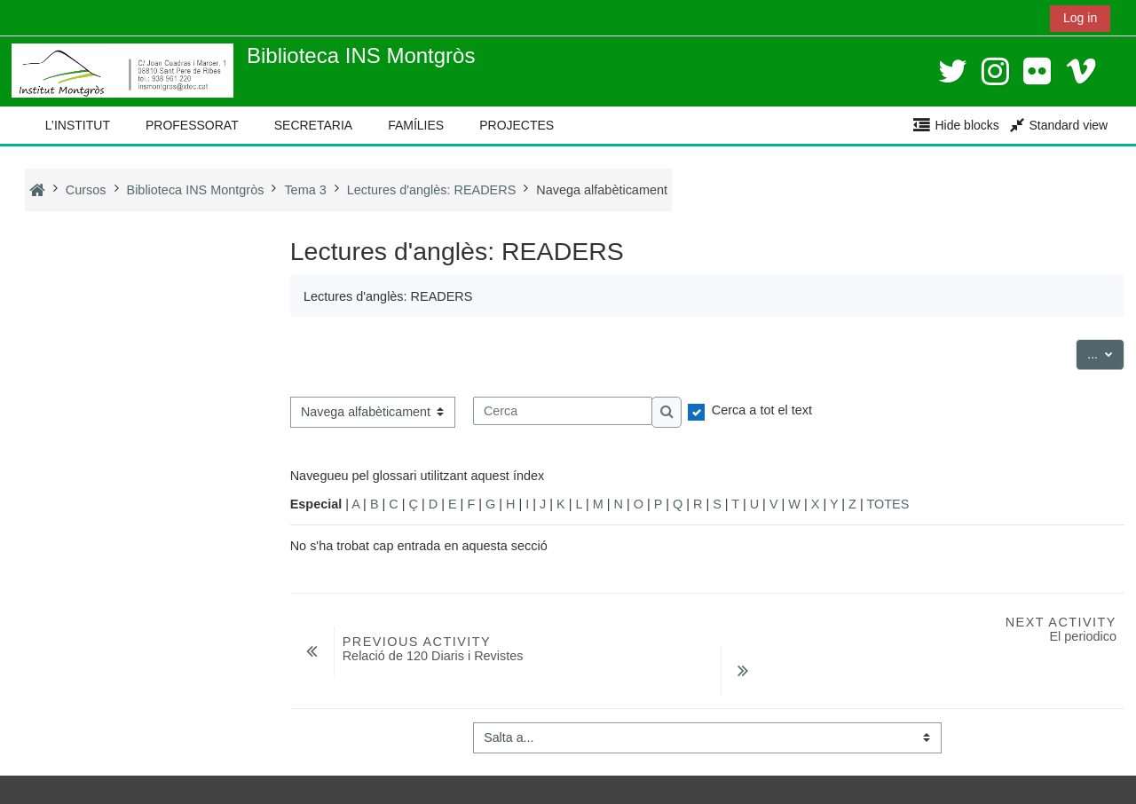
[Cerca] (562, 411)
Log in (1080, 18)
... (1106, 352)
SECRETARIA (313, 125)
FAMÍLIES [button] (416, 125)
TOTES (887, 504)
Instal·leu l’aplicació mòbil (96, 785)
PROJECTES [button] (516, 125)
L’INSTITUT (77, 125)
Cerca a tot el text (762, 410)
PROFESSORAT (192, 125)
